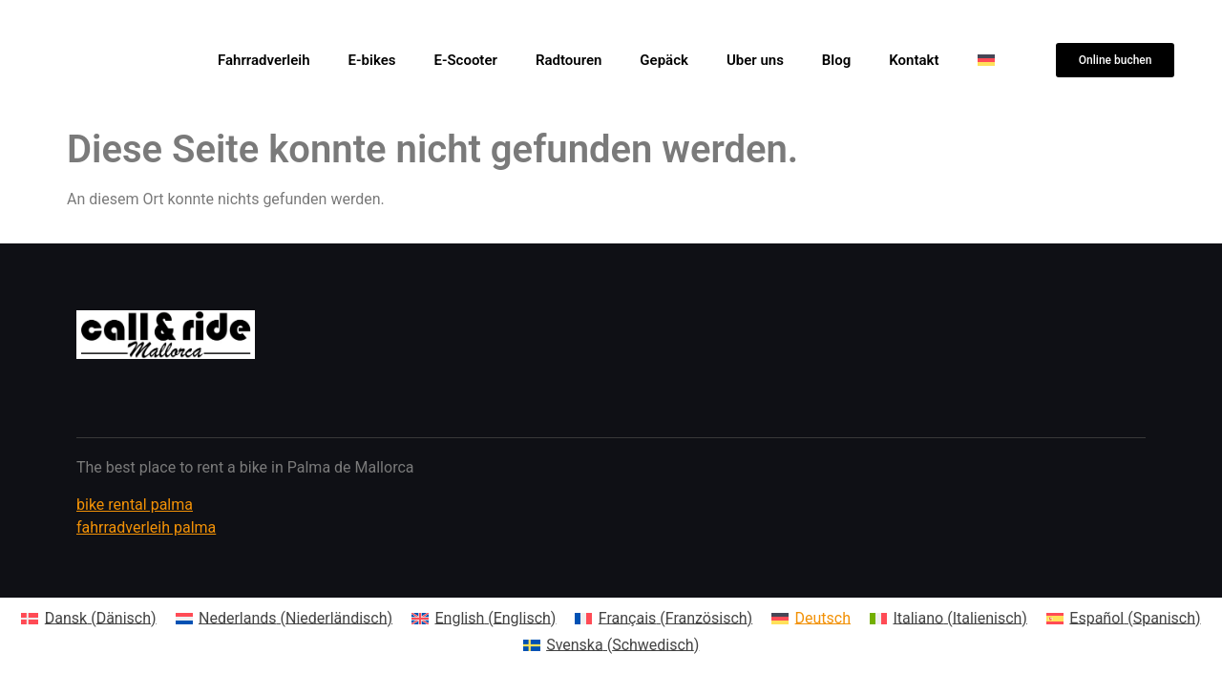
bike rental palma (134, 504)
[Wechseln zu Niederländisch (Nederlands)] (284, 618)
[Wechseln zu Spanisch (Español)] (1124, 618)
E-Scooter (464, 60)
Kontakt (913, 60)
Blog (836, 60)
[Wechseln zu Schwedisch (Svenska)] (611, 645)
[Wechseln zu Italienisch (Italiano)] (948, 618)
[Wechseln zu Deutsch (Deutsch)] (811, 618)
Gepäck (664, 60)
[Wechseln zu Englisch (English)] (483, 618)
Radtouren (568, 60)
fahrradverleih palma (146, 527)
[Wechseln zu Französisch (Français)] (663, 618)
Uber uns (755, 60)
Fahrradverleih (264, 60)
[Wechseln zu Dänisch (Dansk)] (88, 618)
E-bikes (372, 60)
